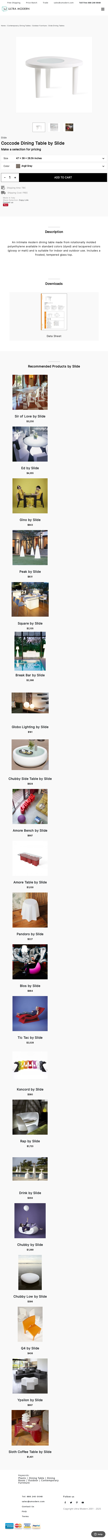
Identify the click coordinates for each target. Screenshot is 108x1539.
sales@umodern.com (64, 2)
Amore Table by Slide (30, 882)
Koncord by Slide (30, 1089)
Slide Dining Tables (56, 26)
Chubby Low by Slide (30, 1296)
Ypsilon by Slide (30, 1400)
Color (54, 166)
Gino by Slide (30, 520)
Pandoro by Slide (30, 934)
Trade (45, 2)
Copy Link (23, 200)
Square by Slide (30, 623)
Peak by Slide (30, 572)
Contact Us (28, 1507)
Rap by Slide (30, 1141)
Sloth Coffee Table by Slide (30, 1452)
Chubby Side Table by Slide (30, 779)
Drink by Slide (30, 1193)
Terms (25, 1516)
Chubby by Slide (30, 1245)
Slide (4, 137)
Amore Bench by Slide (30, 830)
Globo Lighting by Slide (30, 727)
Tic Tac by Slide (30, 1038)
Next (105, 122)
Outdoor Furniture (39, 26)
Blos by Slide (30, 986)
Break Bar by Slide (30, 675)
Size (54, 158)
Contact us (8, 202)
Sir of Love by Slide (30, 416)
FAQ (24, 1512)
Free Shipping (13, 2)
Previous (2, 122)
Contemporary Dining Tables (19, 26)
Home (3, 26)
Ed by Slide (30, 468)
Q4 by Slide (30, 1348)
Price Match (31, 2)
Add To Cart (63, 177)
